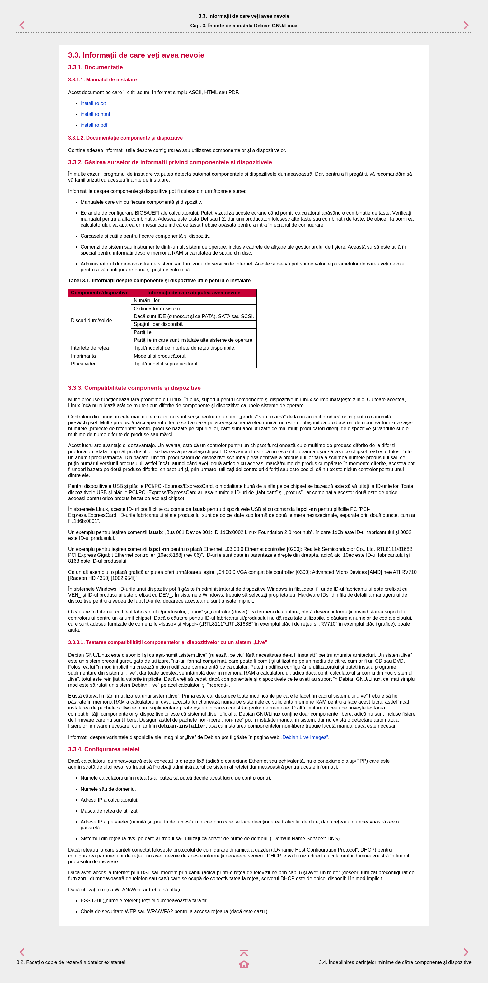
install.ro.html (95, 114)
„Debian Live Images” (304, 737)
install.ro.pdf (94, 125)
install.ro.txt (93, 103)
